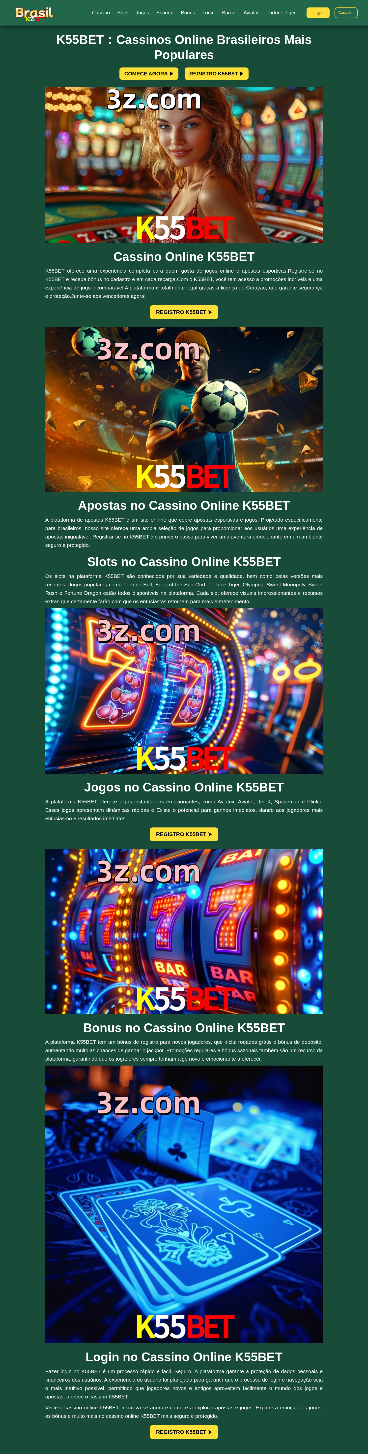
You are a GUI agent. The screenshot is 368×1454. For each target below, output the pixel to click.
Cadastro (345, 13)
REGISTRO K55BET (222, 74)
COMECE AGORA (143, 74)
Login (315, 13)
